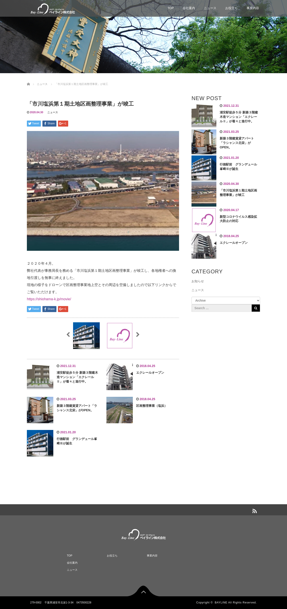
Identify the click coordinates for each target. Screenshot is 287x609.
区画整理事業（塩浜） (151, 405)
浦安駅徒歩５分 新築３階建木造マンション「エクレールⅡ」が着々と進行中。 (77, 377)
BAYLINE (221, 602)
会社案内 (189, 8)
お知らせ (197, 281)
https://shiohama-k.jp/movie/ (51, 299)
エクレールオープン (150, 372)
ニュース (210, 8)
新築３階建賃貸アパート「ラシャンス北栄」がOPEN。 (237, 143)
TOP (170, 8)
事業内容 (253, 8)
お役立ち (231, 8)
